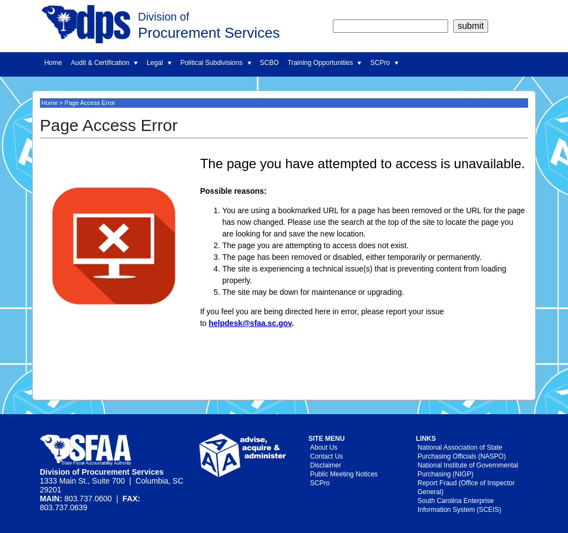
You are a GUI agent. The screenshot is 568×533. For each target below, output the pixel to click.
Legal (158, 63)
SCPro (384, 63)
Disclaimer (325, 465)
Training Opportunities (325, 63)
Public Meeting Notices (344, 474)
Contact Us (326, 456)
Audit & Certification (104, 63)
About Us (323, 447)
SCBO (269, 63)
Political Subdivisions (215, 63)
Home (53, 63)
